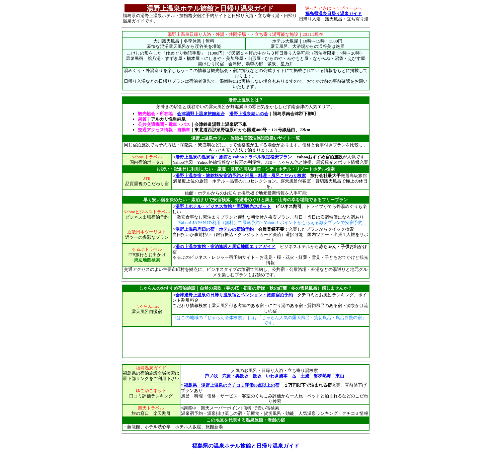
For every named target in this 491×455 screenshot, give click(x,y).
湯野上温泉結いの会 (248, 113)
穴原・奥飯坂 (235, 375)
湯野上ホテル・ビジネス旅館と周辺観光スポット (223, 206)
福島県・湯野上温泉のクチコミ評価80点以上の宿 (231, 385)
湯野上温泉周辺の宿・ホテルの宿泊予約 (214, 229)
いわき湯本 (277, 375)
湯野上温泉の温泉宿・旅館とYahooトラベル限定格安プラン (233, 156)
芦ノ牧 (211, 375)
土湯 (305, 375)
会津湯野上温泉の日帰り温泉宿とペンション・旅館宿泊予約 (234, 294)
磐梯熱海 (322, 375)
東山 (339, 375)
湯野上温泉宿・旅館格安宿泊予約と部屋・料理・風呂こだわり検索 (240, 175)
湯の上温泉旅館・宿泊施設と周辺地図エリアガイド (225, 246)
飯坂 (257, 375)
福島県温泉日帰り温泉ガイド (333, 13)
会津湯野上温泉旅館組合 (201, 113)
